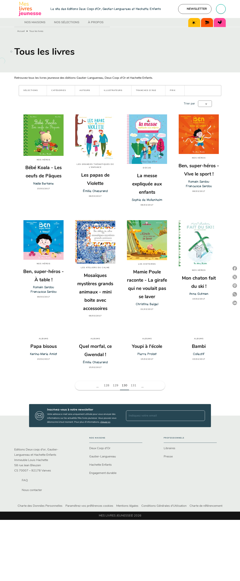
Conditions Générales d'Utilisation (164, 505)
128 (106, 385)
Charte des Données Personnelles (40, 505)
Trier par (189, 103)
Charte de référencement (206, 505)
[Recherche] (221, 9)
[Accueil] (30, 9)
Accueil (21, 31)
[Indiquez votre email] (161, 415)
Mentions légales (127, 505)
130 (124, 385)
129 (115, 385)
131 (133, 385)
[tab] (18, 22)
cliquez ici (105, 422)
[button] (195, 9)
